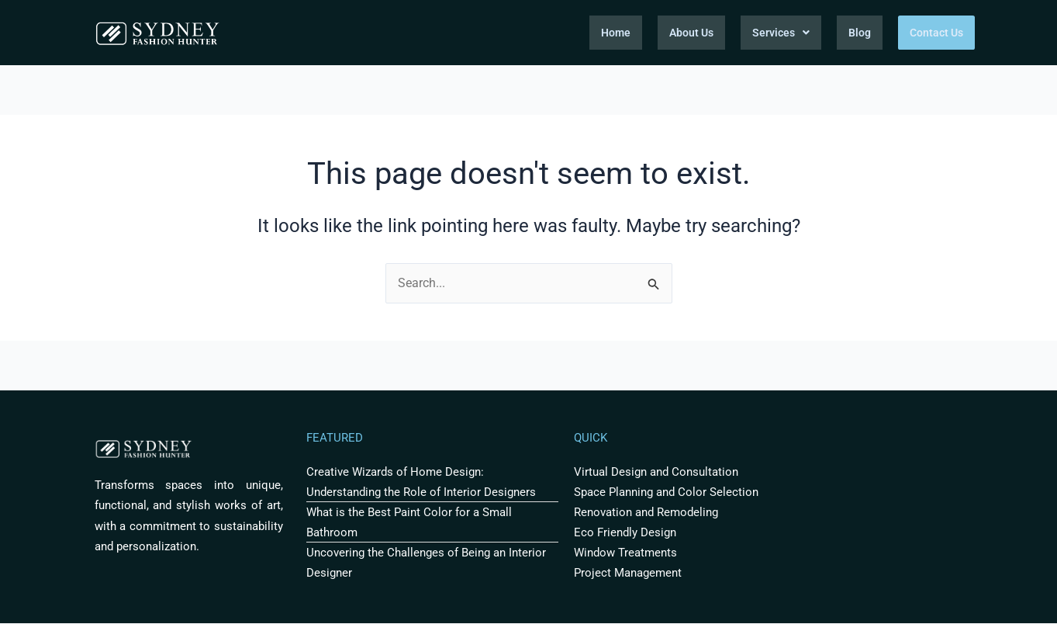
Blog (859, 32)
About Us (691, 32)
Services (781, 32)
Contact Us (936, 32)
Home (615, 32)
